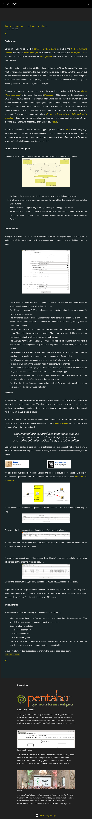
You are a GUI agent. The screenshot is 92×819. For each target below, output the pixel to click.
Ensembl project (60, 423)
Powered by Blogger (46, 816)
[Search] (20, 4)
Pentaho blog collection (26, 710)
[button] (6, 34)
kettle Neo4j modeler (25, 750)
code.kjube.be (46, 57)
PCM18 (20, 790)
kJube (12, 4)
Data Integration (12, 655)
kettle (54, 122)
